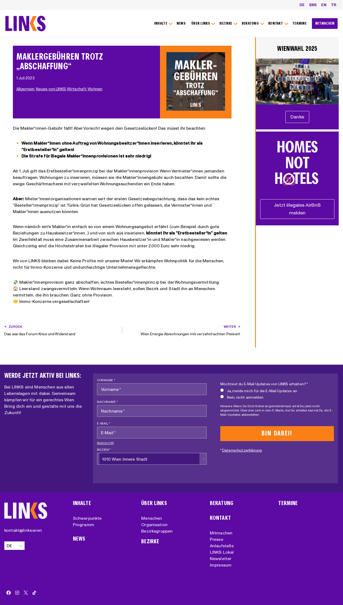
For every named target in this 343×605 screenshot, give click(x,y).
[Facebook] (8, 592)
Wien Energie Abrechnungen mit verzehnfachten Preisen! (183, 330)
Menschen (151, 518)
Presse (216, 539)
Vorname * (106, 380)
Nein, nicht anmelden (241, 397)
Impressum (221, 564)
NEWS (181, 23)
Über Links (154, 503)
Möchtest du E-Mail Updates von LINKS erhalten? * (264, 384)
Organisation (154, 524)
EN (323, 5)
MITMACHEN (325, 23)
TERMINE (299, 23)
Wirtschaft (77, 89)
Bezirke (150, 541)
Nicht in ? (105, 443)
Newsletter (221, 558)
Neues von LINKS (51, 89)
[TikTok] (34, 592)
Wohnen (95, 89)
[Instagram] (17, 592)
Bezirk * (104, 449)
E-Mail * (103, 423)
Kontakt (220, 518)
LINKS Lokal (222, 552)
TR (333, 5)
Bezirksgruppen (157, 531)
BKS (313, 5)
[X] (25, 592)
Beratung (221, 503)
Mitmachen (221, 532)
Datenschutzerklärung (242, 450)
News (79, 538)
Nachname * (107, 401)
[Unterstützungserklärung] (297, 117)
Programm (83, 524)
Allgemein (26, 89)
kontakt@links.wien (23, 530)
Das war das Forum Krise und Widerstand (61, 330)
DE (302, 5)
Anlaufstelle (222, 545)
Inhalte (82, 503)
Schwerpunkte (87, 518)
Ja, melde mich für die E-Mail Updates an (258, 390)
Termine (288, 503)
